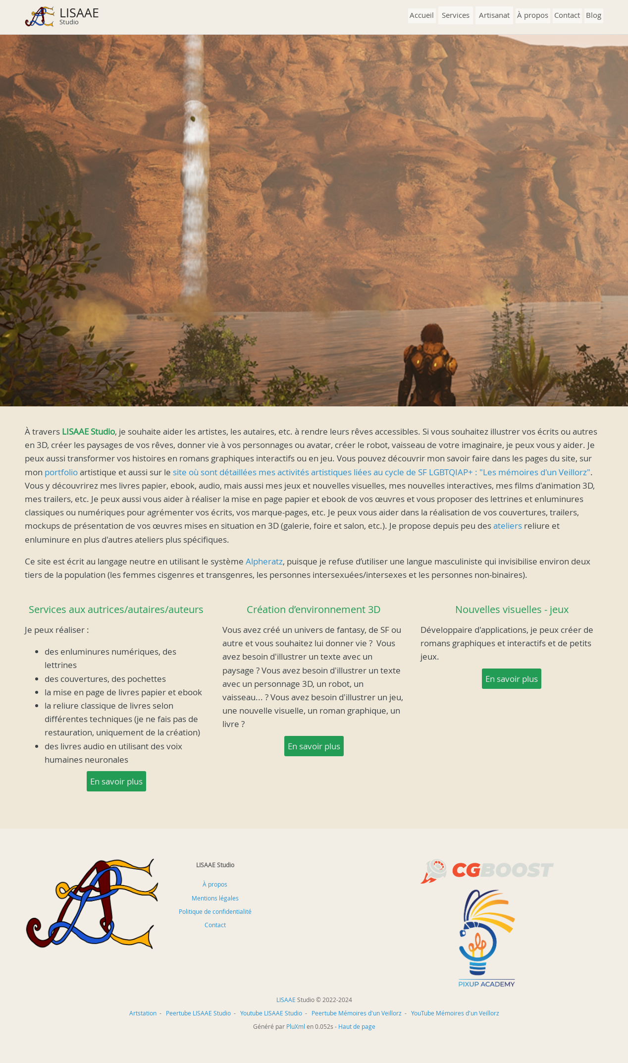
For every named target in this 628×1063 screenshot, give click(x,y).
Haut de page (356, 1026)
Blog (593, 15)
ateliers (507, 525)
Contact (567, 15)
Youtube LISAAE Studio (271, 1013)
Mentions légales (215, 898)
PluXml (295, 1026)
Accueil (422, 15)
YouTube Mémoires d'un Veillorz (455, 1013)
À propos (532, 15)
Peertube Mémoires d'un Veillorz (357, 1013)
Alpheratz (264, 561)
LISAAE (79, 12)
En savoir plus (116, 781)
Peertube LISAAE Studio (198, 1013)
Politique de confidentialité (215, 911)
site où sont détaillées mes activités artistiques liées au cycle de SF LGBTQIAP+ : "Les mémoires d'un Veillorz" (381, 472)
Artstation (143, 1013)
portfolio (61, 472)
